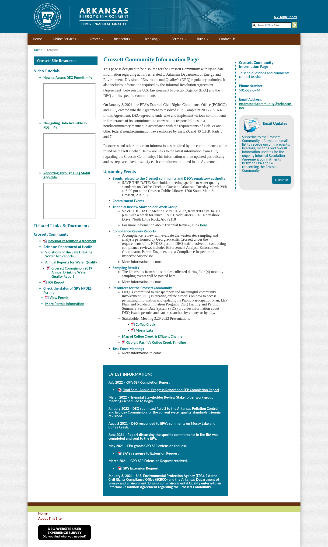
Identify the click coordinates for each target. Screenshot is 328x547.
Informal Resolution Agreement (72, 241)
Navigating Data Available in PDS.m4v (65, 125)
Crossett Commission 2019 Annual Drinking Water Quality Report (71, 272)
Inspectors (123, 39)
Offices (96, 39)
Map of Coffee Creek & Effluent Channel (152, 336)
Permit (48, 292)
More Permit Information (64, 304)
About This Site (50, 518)
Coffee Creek (145, 325)
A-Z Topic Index (285, 17)
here (203, 225)
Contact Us (227, 39)
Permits (178, 39)
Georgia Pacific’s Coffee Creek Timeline (156, 342)
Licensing (152, 39)
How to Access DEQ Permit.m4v (67, 77)
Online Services (66, 39)
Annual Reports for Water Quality (71, 262)
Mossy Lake (144, 330)
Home (37, 39)
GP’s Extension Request (140, 468)
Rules (202, 39)
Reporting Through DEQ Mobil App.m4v (66, 175)
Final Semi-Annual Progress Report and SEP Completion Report (170, 390)
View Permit (58, 298)
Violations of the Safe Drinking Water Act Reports (68, 254)
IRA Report (56, 282)
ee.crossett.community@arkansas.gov (266, 106)
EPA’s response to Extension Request (150, 453)
